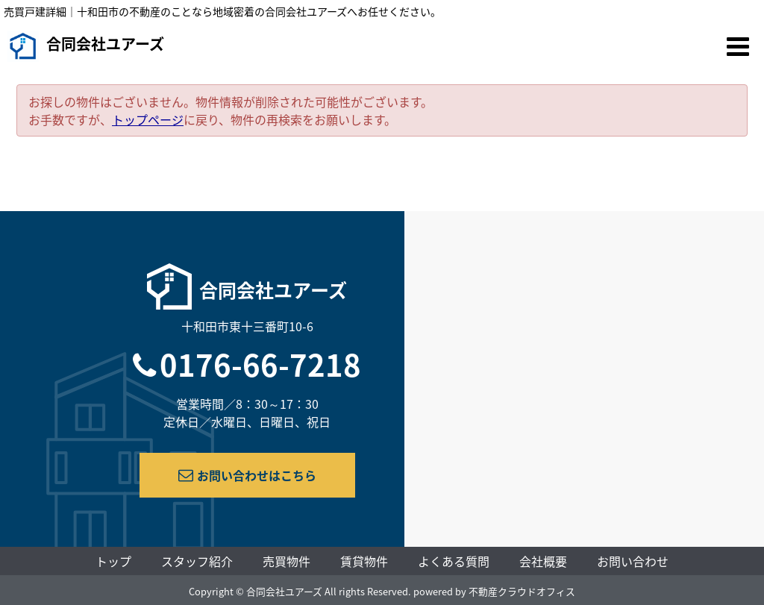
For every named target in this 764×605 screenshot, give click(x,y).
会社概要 (543, 561)
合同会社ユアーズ (85, 46)
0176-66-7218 (260, 364)
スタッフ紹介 (197, 561)
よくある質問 (453, 561)
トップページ (148, 119)
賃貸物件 (364, 561)
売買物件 (286, 561)
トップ (113, 561)
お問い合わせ (632, 561)
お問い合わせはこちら (247, 475)
